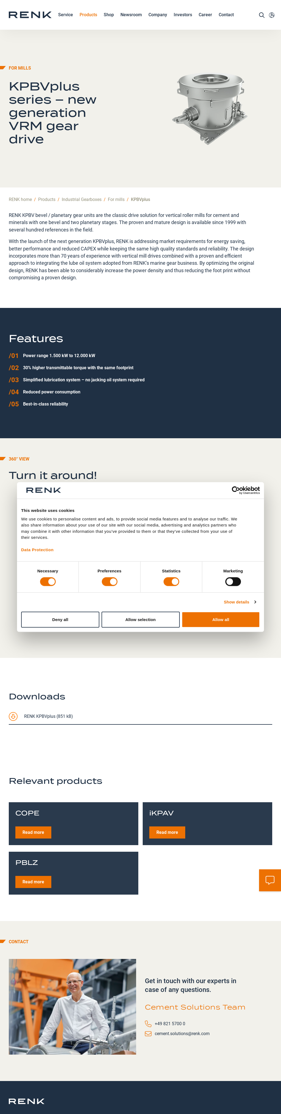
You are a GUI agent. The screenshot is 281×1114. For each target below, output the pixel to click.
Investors (183, 20)
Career (205, 21)
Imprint (163, 1086)
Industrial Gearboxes (82, 169)
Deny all (60, 619)
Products (88, 21)
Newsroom (131, 21)
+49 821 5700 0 (170, 994)
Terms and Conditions (189, 1090)
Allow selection (140, 619)
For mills (116, 169)
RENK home (20, 169)
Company (157, 21)
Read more (33, 802)
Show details (236, 602)
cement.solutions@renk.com (182, 1004)
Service (65, 21)
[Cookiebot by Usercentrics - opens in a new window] (236, 490)
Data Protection (37, 549)
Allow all (220, 619)
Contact (226, 20)
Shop (109, 20)
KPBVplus (140, 169)
